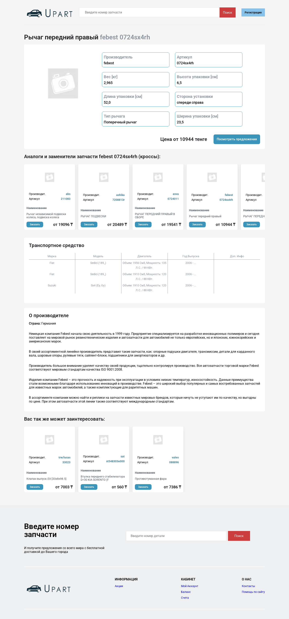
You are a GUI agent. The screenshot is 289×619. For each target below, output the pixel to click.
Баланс (186, 591)
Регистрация (253, 12)
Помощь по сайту (253, 591)
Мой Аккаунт (189, 586)
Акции (119, 586)
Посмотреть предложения (237, 139)
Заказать (35, 224)
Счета (185, 597)
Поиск (227, 12)
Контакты (248, 586)
